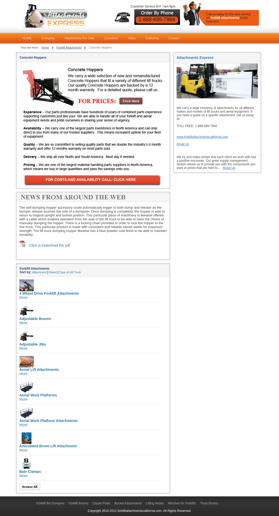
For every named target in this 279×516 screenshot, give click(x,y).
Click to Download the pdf (49, 245)
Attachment (39, 272)
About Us (229, 168)
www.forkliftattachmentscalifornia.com (202, 137)
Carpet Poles (101, 503)
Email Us (183, 144)
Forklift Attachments (68, 47)
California (152, 38)
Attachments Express (195, 58)
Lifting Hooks (155, 503)
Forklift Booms (78, 503)
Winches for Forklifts (182, 503)
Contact (173, 38)
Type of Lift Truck (70, 272)
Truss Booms (209, 503)
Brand (52, 272)
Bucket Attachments (128, 503)
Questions (111, 38)
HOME (27, 38)
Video (132, 38)
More (23, 297)
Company (48, 38)
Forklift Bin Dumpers (50, 503)
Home (45, 47)
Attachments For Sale (79, 38)
